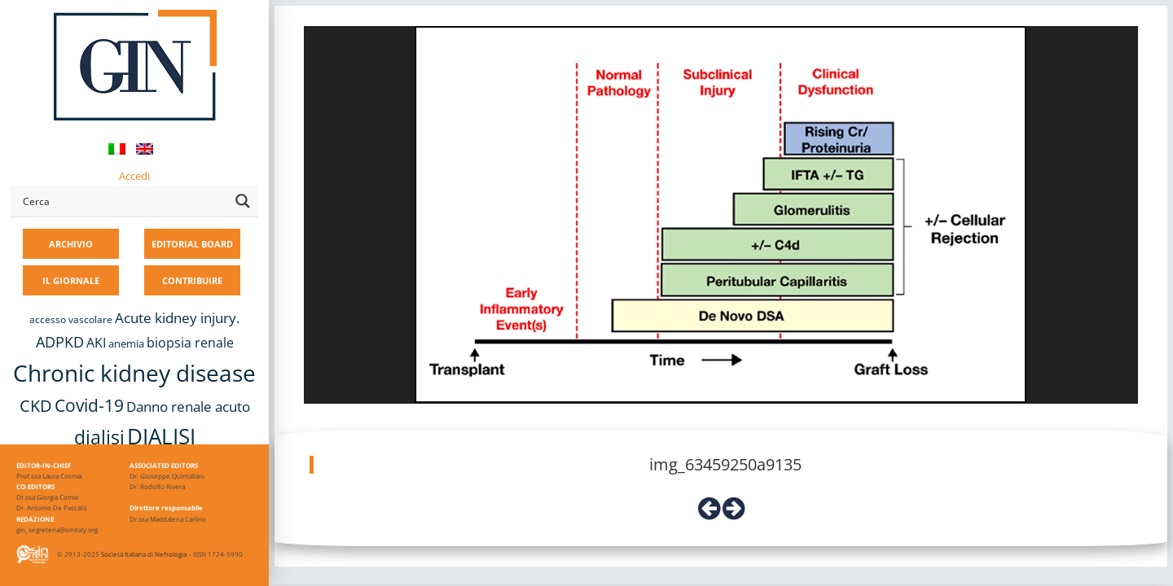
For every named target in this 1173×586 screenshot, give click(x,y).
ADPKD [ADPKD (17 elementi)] (60, 342)
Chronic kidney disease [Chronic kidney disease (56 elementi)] (134, 372)
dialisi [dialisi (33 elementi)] (99, 437)
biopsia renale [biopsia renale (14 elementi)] (190, 343)
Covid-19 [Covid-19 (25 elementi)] (89, 405)
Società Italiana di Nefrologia (144, 553)
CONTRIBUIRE (192, 280)
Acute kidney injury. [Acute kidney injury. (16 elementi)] (177, 317)
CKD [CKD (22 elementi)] (36, 406)
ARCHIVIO (71, 244)
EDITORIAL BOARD (192, 244)
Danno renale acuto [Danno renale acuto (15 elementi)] (188, 406)
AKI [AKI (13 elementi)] (96, 343)
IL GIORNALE (70, 280)
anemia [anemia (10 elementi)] (126, 343)
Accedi (134, 175)
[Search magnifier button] (243, 201)
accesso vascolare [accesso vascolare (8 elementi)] (70, 319)
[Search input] (123, 201)
